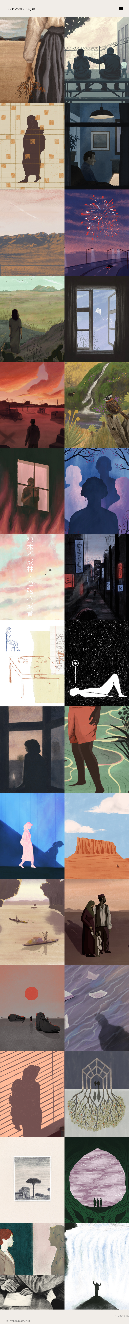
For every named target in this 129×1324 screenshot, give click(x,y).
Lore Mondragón (20, 8)
